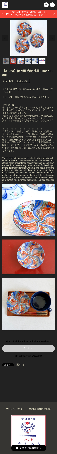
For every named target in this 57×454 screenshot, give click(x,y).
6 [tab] (42, 61)
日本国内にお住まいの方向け (28, 356)
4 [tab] (28, 61)
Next (52, 38)
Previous (5, 38)
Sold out (28, 348)
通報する (20, 364)
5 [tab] (35, 61)
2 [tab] (13, 61)
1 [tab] (6, 61)
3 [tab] (20, 61)
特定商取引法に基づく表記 (40, 409)
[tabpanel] (28, 38)
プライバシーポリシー (15, 409)
